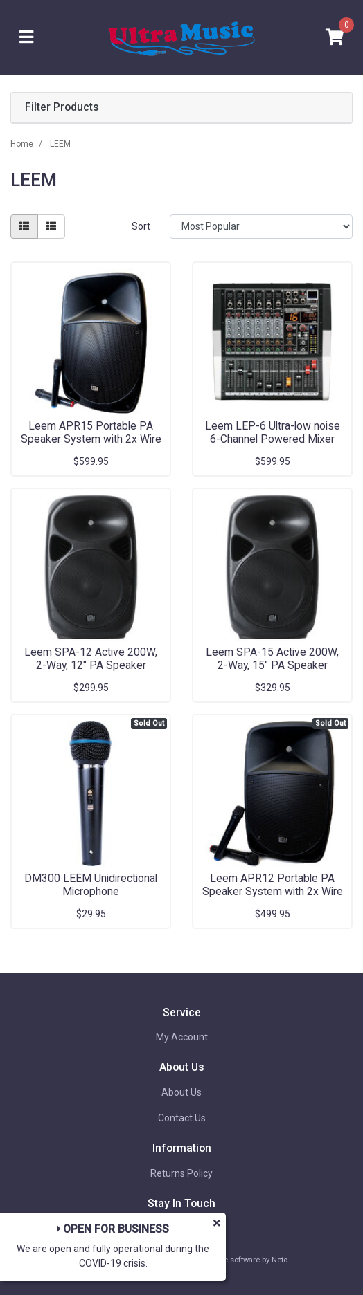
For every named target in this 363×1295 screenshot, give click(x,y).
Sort (141, 226)
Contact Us (182, 1117)
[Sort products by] (261, 226)
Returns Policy (181, 1173)
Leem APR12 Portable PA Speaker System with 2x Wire (272, 885)
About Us (181, 1092)
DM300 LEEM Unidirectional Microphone (90, 885)
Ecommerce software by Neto (236, 1260)
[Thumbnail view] (24, 226)
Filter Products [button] (62, 107)
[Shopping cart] (335, 38)
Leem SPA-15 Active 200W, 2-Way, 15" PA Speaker (272, 658)
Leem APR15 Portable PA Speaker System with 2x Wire (91, 432)
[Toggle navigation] (26, 38)
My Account (182, 1037)
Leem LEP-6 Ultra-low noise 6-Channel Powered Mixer (272, 432)
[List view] (51, 226)
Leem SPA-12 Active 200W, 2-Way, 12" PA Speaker (90, 658)
